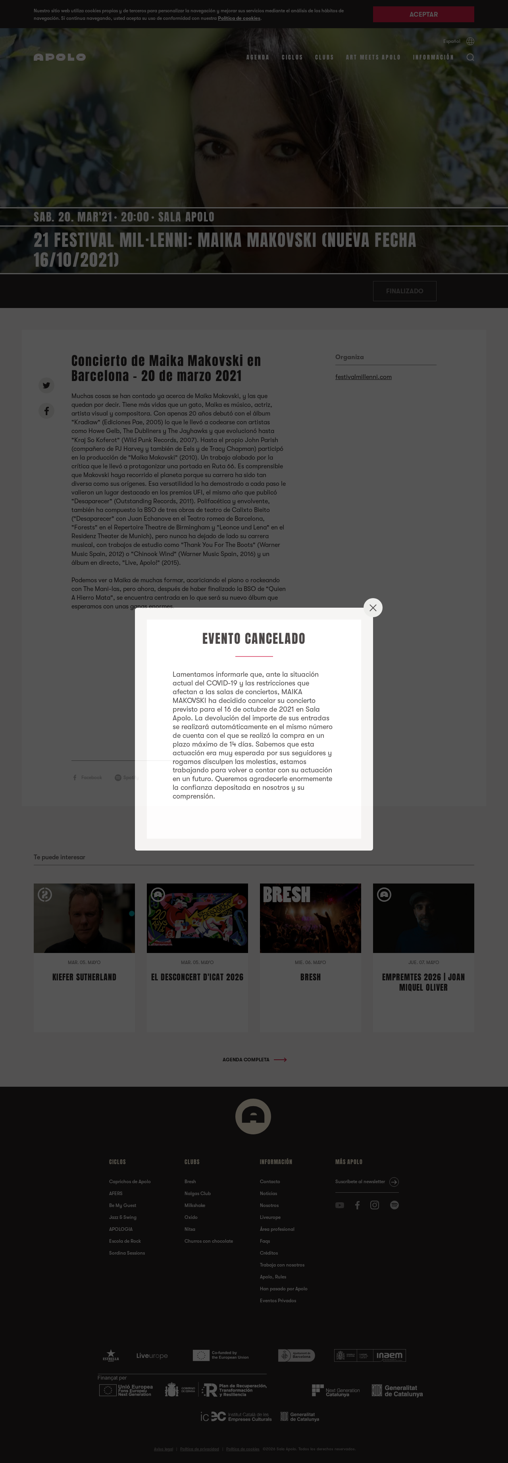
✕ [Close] (373, 607)
